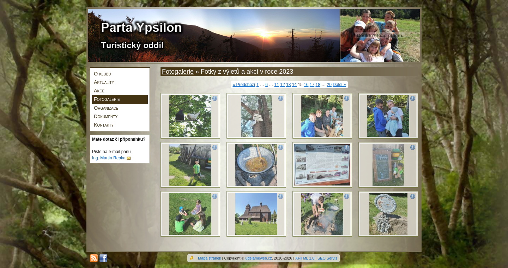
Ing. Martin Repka (109, 158)
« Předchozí (243, 84)
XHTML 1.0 (304, 258)
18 (317, 84)
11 (276, 84)
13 (288, 84)
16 (306, 84)
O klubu (102, 74)
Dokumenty (105, 116)
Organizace (106, 108)
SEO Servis (327, 258)
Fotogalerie (107, 99)
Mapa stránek (209, 258)
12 (282, 84)
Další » (339, 84)
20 (329, 84)
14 (294, 84)
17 (312, 84)
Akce (99, 90)
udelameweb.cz (259, 258)
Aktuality (104, 82)
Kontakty (104, 125)
